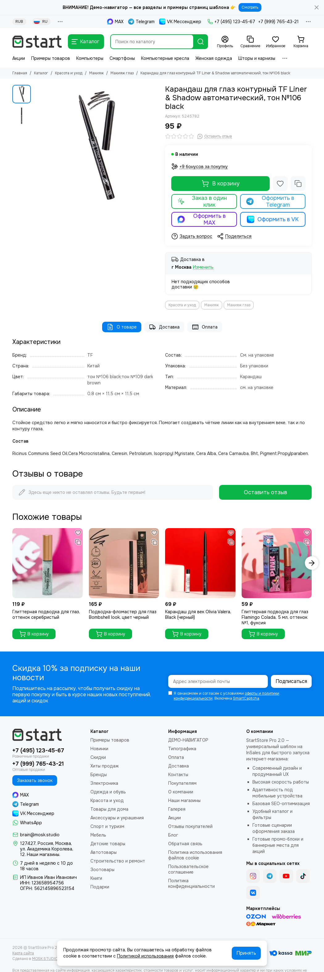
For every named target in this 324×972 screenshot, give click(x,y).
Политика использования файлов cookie (195, 855)
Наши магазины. (43, 854)
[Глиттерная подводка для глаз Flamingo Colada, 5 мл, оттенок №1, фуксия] (277, 563)
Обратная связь (185, 843)
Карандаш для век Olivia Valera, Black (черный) (198, 614)
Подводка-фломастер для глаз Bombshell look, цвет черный (122, 614)
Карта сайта (23, 953)
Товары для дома (109, 809)
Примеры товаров (50, 58)
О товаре (122, 327)
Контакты (178, 774)
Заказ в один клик (202, 201)
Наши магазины (184, 800)
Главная (19, 73)
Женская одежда (213, 58)
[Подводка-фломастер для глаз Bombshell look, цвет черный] (124, 563)
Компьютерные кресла (165, 58)
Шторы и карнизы (256, 58)
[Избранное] (275, 41)
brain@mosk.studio (40, 835)
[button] (311, 563)
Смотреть (250, 7)
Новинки (99, 748)
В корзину (220, 183)
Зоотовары (102, 869)
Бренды (98, 774)
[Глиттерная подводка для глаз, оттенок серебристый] (47, 563)
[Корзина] (301, 41)
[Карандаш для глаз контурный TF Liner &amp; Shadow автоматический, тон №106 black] (96, 147)
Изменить (203, 267)
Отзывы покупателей (190, 826)
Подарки (99, 887)
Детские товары (107, 843)
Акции (18, 58)
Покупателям (182, 783)
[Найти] (200, 41)
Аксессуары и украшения (117, 818)
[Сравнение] (250, 41)
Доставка (164, 327)
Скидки (98, 757)
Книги (96, 878)
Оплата (205, 327)
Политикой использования (145, 956)
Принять (246, 953)
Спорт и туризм (107, 826)
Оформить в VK (273, 219)
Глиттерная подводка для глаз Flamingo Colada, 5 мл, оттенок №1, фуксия (275, 617)
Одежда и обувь (108, 792)
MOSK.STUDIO (45, 958)
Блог (173, 835)
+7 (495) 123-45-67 (231, 21)
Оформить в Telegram (270, 201)
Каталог (41, 73)
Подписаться (291, 681)
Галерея (176, 809)
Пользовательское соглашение (188, 869)
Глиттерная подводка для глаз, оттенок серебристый (46, 614)
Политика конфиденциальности (191, 883)
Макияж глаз (122, 73)
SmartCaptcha (246, 698)
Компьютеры (89, 58)
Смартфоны (122, 58)
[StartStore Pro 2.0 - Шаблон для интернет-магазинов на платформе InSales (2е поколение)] (37, 41)
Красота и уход (68, 73)
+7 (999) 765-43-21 (278, 21)
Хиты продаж (104, 766)
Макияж (96, 73)
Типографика (182, 748)
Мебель (98, 835)
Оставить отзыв (265, 492)
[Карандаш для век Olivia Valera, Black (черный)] (200, 563)
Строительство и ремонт (117, 861)
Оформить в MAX (201, 219)
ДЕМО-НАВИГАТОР (188, 740)
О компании (180, 792)
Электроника (104, 783)
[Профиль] (225, 41)
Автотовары (103, 852)
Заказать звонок (34, 780)
